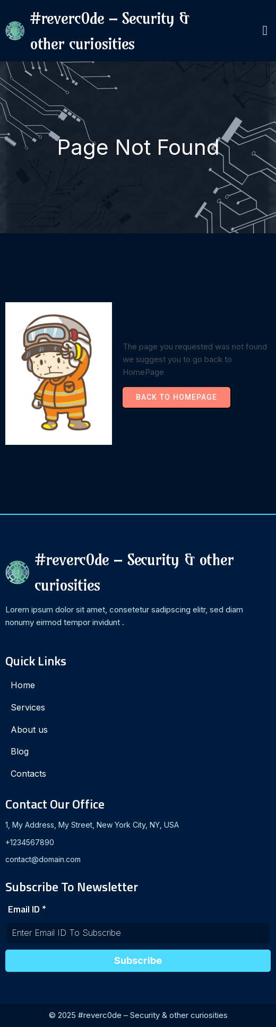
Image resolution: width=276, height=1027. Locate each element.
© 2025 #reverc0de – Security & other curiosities (138, 1015)
